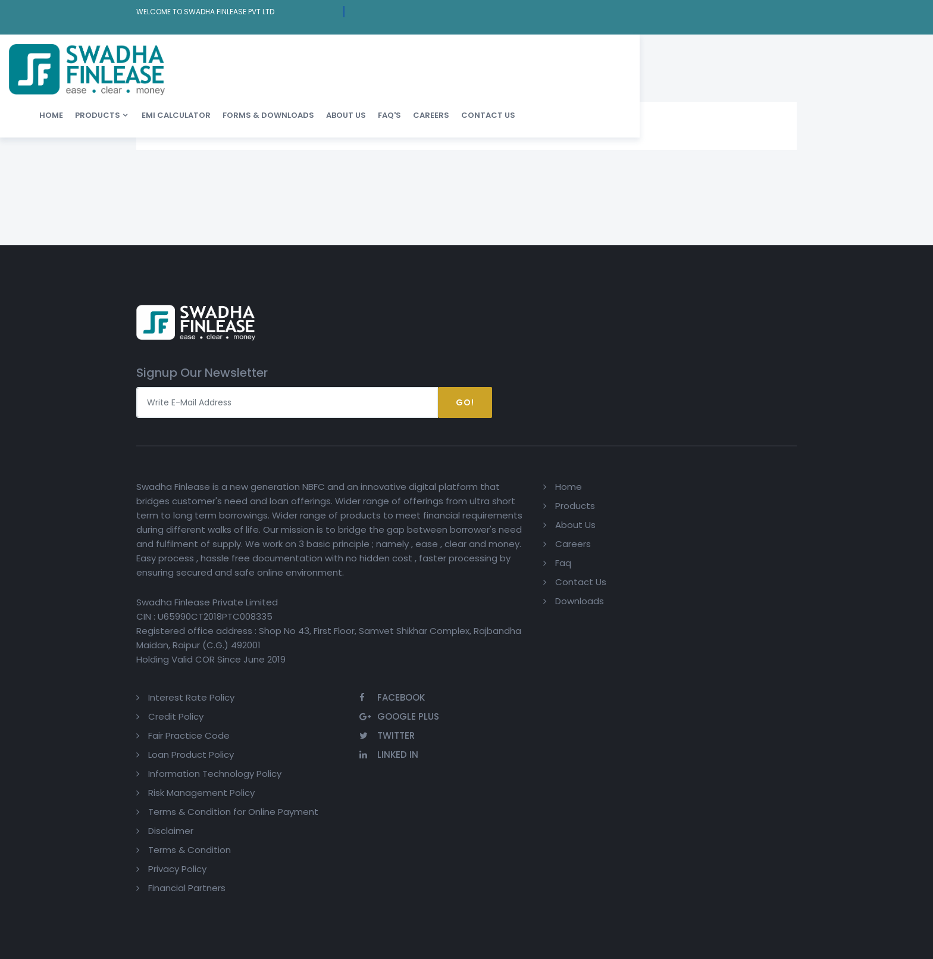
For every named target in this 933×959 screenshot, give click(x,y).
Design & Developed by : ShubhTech (732, 706)
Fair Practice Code (584, 436)
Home (270, 53)
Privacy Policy (573, 583)
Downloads (455, 512)
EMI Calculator (395, 53)
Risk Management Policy (597, 493)
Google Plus (741, 417)
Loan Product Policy (587, 455)
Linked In (731, 455)
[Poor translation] (43, 780)
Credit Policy (571, 417)
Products (316, 53)
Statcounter (424, 706)
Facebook (734, 398)
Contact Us (707, 53)
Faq (439, 474)
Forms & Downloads (487, 53)
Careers (650, 53)
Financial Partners (582, 602)
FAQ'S (608, 53)
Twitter (729, 436)
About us (565, 53)
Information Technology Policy (610, 474)
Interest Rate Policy (587, 398)
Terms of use (323, 706)
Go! (769, 309)
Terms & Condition (585, 564)
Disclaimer (566, 545)
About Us (451, 436)
